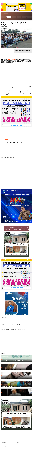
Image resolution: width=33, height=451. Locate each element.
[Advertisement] (6, 53)
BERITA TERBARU (4, 332)
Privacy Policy (17, 442)
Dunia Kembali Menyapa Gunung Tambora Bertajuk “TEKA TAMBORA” (12, 360)
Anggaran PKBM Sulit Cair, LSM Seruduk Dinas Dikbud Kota (11, 386)
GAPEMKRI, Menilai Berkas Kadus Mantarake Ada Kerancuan (11, 369)
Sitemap (17, 443)
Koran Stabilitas (8, 1)
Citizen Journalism (4, 442)
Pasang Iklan (3, 443)
